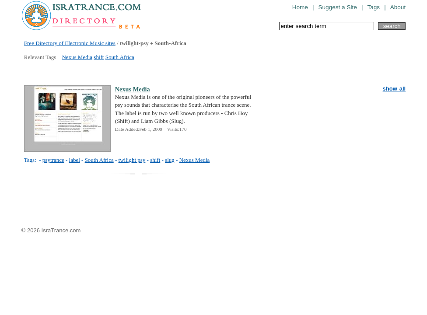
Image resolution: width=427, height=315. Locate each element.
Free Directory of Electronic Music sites (70, 43)
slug (170, 160)
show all (394, 88)
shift (99, 57)
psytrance (53, 160)
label (74, 160)
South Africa (119, 57)
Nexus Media (77, 57)
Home (300, 7)
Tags (373, 7)
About (398, 7)
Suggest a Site (337, 7)
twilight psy (132, 160)
